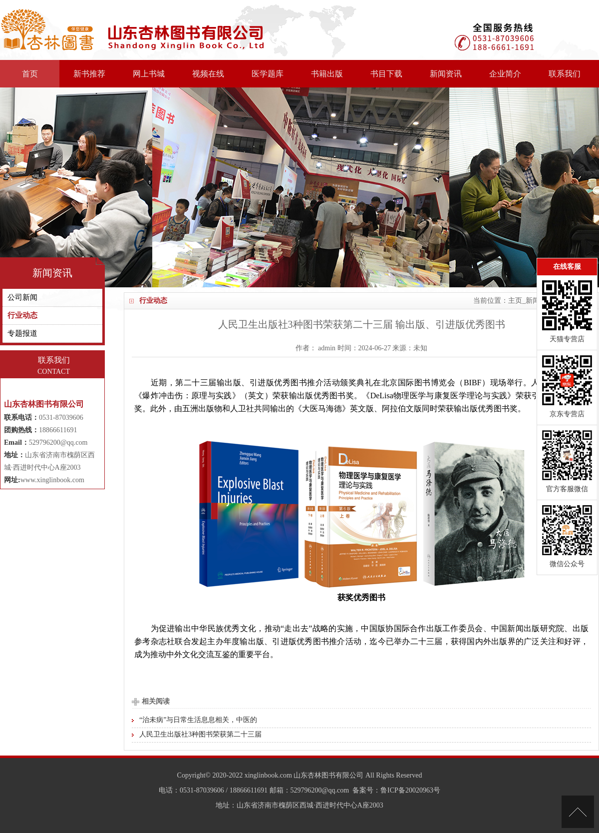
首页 (30, 73)
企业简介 (505, 73)
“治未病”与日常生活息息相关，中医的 (198, 720)
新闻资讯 (446, 73)
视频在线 (208, 73)
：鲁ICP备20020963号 (406, 790)
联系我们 (565, 73)
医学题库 (268, 73)
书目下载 (386, 73)
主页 (515, 300)
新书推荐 (89, 73)
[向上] (578, 812)
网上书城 (149, 73)
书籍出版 (327, 73)
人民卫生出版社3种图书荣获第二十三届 (200, 734)
